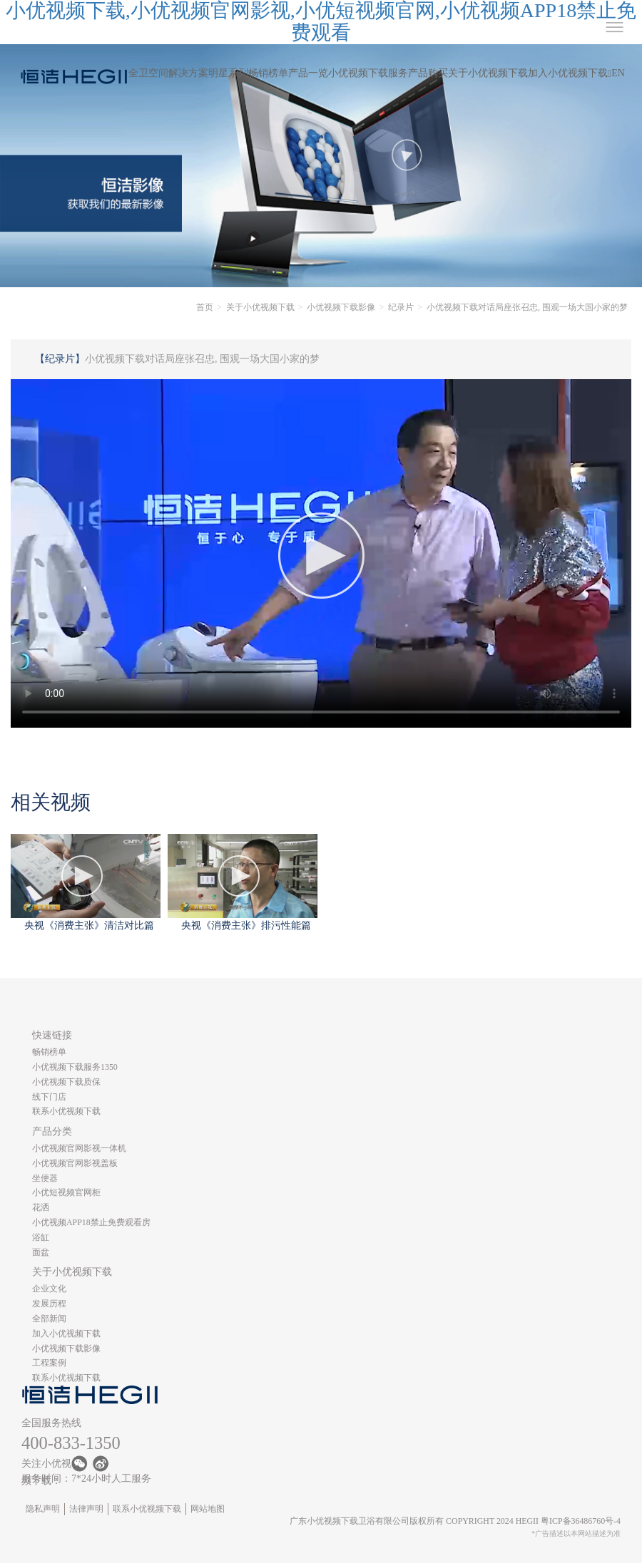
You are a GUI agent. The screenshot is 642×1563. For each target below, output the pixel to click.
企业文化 (49, 1289)
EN (618, 73)
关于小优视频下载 (488, 73)
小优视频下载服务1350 (75, 1067)
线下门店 (49, 1097)
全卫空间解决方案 (168, 73)
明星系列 (228, 73)
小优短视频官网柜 (66, 1192)
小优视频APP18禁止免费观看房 (91, 1222)
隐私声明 (43, 1509)
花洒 (40, 1207)
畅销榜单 (268, 73)
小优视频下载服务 (368, 73)
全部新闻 (49, 1319)
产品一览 (308, 73)
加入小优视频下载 (568, 73)
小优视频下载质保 (66, 1082)
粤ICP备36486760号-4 (581, 1521)
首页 (204, 307)
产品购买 (428, 73)
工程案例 (49, 1363)
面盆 (40, 1252)
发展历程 (49, 1304)
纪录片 (401, 307)
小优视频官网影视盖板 (75, 1163)
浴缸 (40, 1237)
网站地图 (207, 1509)
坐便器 (45, 1178)
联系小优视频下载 (66, 1111)
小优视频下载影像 (341, 307)
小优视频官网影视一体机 (79, 1148)
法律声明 (86, 1509)
